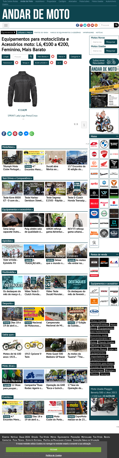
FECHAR (53, 449)
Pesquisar (110, 42)
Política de (54, 455)
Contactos (6, 440)
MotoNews (9, 146)
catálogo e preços (25, 32)
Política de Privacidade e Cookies (57, 440)
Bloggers (110, 370)
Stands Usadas (106, 342)
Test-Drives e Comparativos (17, 178)
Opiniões (8, 240)
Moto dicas (9, 365)
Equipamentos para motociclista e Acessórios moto (102, 332)
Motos (53, 437)
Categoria (75, 56)
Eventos (7, 397)
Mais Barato (43, 56)
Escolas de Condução (102, 366)
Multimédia (9, 272)
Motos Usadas (98, 321)
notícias (99, 32)
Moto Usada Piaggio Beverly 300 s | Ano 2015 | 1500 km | (104, 401)
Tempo (25, 63)
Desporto (8, 303)
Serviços (104, 374)
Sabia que (8, 334)
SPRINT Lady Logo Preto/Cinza (22, 115)
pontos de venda (41, 32)
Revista (107, 437)
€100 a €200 (41, 63)
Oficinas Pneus (98, 349)
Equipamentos (63, 437)
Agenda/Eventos (99, 324)
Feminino (7, 63)
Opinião (34, 437)
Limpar (6, 56)
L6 (59, 63)
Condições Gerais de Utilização (86, 440)
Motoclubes (97, 370)
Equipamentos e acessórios (17, 209)
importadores (88, 32)
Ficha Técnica (18, 440)
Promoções (75, 437)
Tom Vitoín (44, 437)
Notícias (14, 437)
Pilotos (94, 374)
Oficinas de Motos (100, 345)
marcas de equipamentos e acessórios (65, 32)
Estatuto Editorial (34, 440)
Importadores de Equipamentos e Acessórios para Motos (102, 360)
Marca (62, 56)
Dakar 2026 (24, 437)
